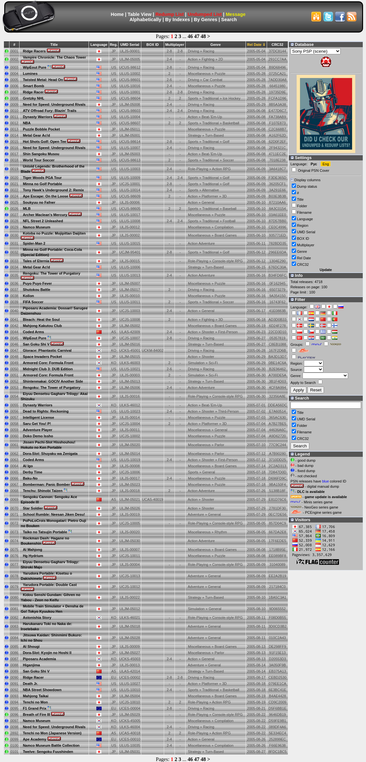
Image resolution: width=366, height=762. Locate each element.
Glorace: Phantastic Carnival (47, 350)
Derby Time (32, 472)
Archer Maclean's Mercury (45, 215)
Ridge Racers (34, 51)
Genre (215, 45)
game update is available (326, 497)
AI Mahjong (32, 549)
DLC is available (311, 492)
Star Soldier (33, 508)
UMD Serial (129, 45)
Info (297, 275)
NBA (27, 123)
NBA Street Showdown (42, 690)
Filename (304, 212)
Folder (302, 206)
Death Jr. (30, 684)
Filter (298, 299)
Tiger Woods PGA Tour (42, 178)
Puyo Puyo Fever (37, 283)
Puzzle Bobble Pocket (41, 129)
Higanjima (31, 665)
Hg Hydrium (33, 556)
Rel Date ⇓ (256, 45)
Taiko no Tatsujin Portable (45, 532)
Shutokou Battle (36, 290)
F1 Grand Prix (34, 708)
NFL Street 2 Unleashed (43, 221)
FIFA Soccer (33, 302)
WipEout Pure (34, 67)
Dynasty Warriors (37, 117)
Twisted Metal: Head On (43, 80)
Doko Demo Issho (38, 436)
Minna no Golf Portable (42, 184)
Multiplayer (305, 245)
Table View (139, 14)
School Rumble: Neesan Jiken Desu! (54, 514)
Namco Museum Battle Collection (51, 745)
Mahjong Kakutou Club (42, 326)
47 (196, 36)
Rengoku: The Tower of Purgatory (51, 273)
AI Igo (28, 466)
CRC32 (303, 264)
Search (229, 19)
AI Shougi (31, 646)
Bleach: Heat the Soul (41, 319)
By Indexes (177, 19)
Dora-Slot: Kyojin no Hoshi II (47, 653)
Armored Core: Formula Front (48, 363)
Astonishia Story (37, 617)
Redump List (169, 14)
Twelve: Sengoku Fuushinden (48, 752)
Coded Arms (33, 332)
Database (302, 44)
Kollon (28, 296)
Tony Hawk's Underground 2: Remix (53, 190)
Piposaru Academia (39, 659)
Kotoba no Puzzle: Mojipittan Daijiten (54, 233)
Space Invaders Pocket (42, 357)
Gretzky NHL (33, 98)
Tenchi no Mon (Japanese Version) (52, 733)
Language (305, 219)
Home (117, 14)
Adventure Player (37, 430)
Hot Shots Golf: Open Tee (44, 141)
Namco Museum (36, 227)
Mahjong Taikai (36, 696)
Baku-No (30, 478)
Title (54, 45)
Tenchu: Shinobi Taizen (43, 491)
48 (203, 36)
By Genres (205, 19)
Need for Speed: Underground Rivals (54, 104)
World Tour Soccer (38, 160)
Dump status (307, 186)
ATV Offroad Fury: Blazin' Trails (49, 111)
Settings (301, 157)
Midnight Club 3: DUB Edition (48, 369)
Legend (300, 454)
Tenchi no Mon (35, 702)
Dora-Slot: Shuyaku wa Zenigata (50, 454)
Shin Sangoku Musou (41, 154)
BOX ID (303, 238)
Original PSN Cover (313, 170)
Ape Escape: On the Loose (45, 196)
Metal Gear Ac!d (36, 135)
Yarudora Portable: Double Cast (50, 585)
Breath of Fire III (36, 714)
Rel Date (304, 258)
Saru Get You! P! (37, 424)
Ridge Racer (33, 92)
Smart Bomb (33, 86)
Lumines (30, 73)
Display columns (305, 180)
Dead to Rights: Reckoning (46, 411)
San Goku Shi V (36, 344)
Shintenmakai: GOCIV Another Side (53, 381)
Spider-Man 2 (34, 243)
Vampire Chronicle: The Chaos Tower (54, 57)
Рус (314, 164)
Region (302, 225)
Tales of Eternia (36, 261)
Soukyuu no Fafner (39, 202)
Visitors (300, 519)
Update (326, 270)
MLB (27, 209)
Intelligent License (38, 417)
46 (190, 36)
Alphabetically (146, 19)
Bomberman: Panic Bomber (46, 484)
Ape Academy (34, 739)
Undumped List (205, 14)
